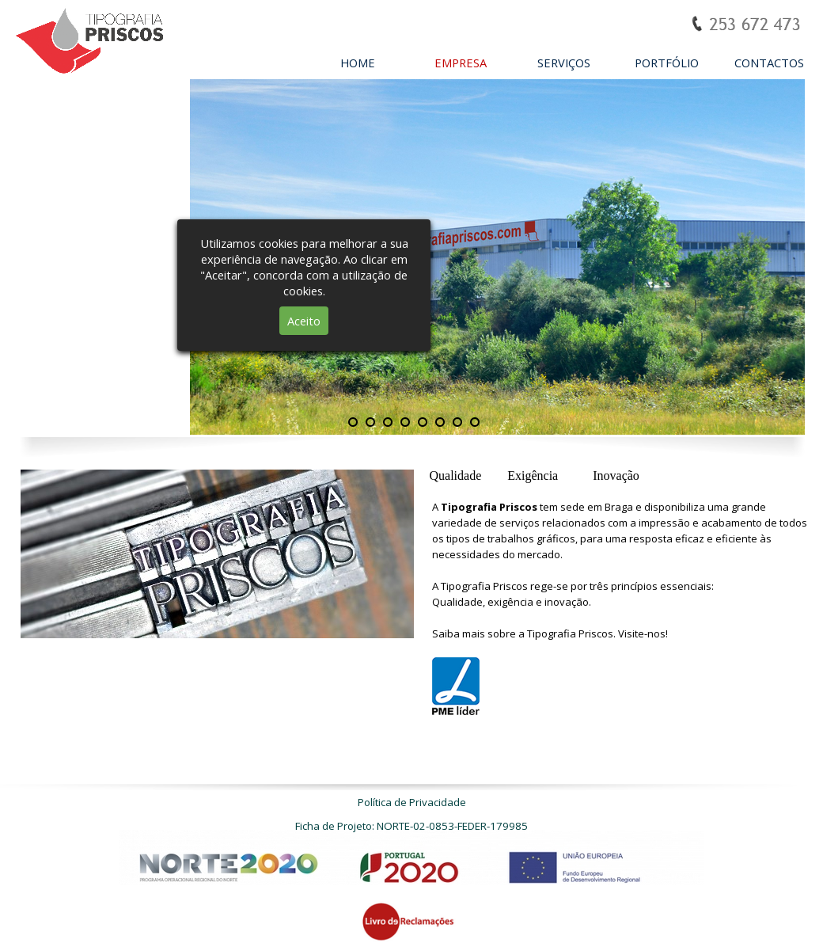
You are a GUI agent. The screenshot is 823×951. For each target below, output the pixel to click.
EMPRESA (460, 62)
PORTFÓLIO (667, 62)
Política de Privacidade (412, 802)
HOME (357, 62)
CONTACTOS (769, 62)
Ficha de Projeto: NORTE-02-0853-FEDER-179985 (411, 826)
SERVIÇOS (563, 62)
